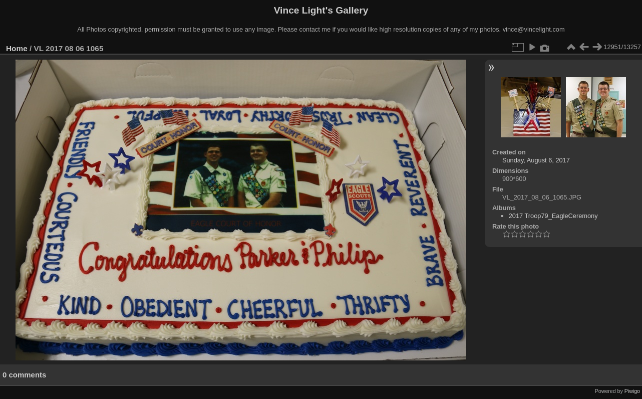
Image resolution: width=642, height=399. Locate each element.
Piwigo (632, 391)
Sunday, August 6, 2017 (536, 160)
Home (17, 48)
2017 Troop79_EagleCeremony (553, 216)
